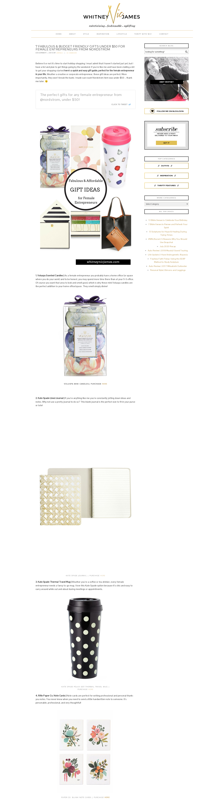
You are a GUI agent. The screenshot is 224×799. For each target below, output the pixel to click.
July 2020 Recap (168, 246)
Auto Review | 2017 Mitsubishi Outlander (168, 266)
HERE (104, 384)
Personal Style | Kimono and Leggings (168, 270)
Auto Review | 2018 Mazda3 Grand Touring (168, 250)
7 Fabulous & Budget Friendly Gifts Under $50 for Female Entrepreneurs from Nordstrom (80, 48)
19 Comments (71, 53)
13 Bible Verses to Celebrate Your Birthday (167, 220)
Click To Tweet (119, 104)
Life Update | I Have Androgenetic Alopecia (168, 254)
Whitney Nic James (112, 15)
